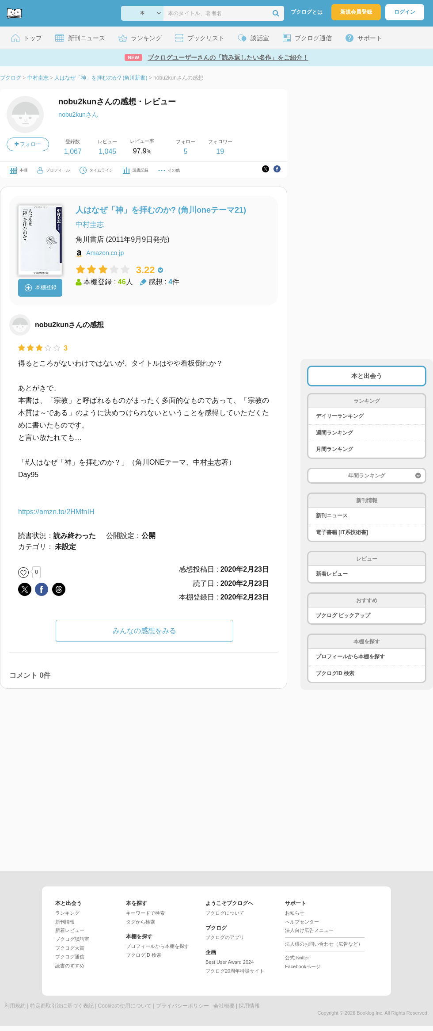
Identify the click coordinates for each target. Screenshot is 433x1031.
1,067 (73, 151)
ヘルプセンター (302, 921)
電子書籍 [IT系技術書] (342, 532)
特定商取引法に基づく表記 (62, 1006)
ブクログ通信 (69, 956)
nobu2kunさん (78, 114)
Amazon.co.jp (105, 252)
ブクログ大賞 (69, 948)
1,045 (107, 151)
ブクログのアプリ (224, 937)
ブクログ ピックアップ (343, 615)
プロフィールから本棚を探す (350, 656)
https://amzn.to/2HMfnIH (56, 512)
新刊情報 (65, 921)
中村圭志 (90, 224)
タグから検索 (140, 921)
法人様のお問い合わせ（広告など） (324, 944)
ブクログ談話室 (72, 939)
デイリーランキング (340, 416)
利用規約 (15, 1006)
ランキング (67, 913)
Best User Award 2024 (229, 962)
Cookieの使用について (125, 1006)
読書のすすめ (69, 965)
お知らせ (294, 913)
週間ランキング (334, 433)
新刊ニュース (332, 515)
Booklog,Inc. (370, 1013)
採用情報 (249, 1006)
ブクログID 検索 (335, 673)
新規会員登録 (356, 12)
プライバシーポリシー (182, 1006)
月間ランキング (334, 449)
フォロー (28, 144)
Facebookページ (303, 966)
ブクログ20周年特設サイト (234, 971)
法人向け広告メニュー (309, 930)
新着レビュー (332, 574)
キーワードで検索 (145, 913)
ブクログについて (224, 913)
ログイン (404, 12)
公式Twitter (297, 957)
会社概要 (224, 1006)
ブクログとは (307, 12)
